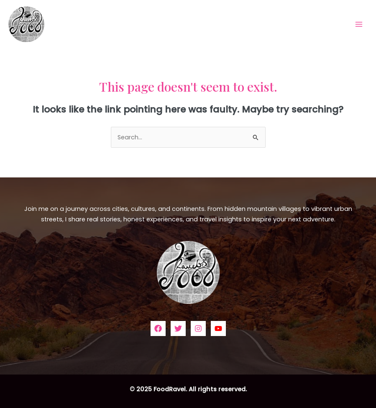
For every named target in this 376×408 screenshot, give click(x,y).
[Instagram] (198, 328)
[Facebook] (158, 328)
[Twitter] (178, 328)
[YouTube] (218, 328)
